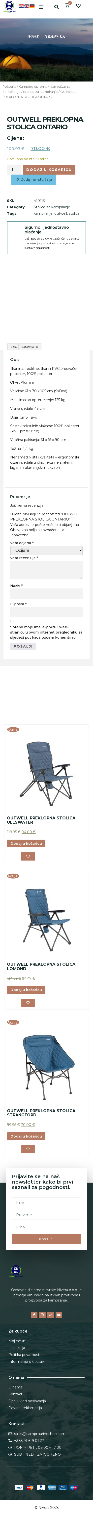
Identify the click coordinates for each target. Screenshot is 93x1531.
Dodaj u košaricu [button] (26, 843)
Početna (9, 86)
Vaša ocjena (21, 543)
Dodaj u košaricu (49, 169)
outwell (60, 213)
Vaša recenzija (24, 558)
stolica (74, 213)
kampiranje (43, 213)
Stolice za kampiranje (40, 92)
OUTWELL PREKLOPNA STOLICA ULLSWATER (41, 820)
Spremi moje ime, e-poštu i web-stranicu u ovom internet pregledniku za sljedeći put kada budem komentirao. (46, 632)
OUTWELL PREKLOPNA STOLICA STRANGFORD (41, 1113)
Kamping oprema (33, 86)
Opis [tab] (14, 346)
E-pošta (18, 604)
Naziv (16, 586)
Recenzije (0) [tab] (30, 346)
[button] (41, 7)
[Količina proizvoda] (14, 169)
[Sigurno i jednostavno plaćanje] (16, 230)
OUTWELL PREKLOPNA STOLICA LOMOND (41, 966)
